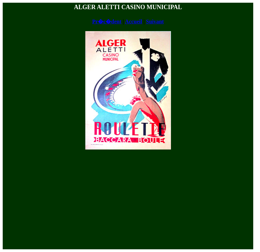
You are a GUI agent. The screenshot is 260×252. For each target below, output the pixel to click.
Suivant (155, 21)
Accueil (133, 21)
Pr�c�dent (106, 21)
